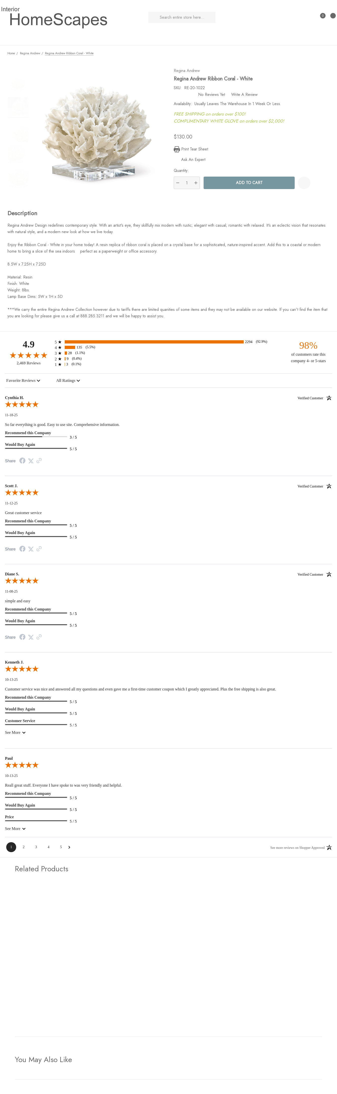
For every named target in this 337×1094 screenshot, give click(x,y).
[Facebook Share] (22, 463)
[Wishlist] (306, 184)
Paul (9, 760)
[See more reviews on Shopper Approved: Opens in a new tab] (297, 849)
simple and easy (17, 603)
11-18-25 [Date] (11, 417)
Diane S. (168, 575)
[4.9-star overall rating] (28, 356)
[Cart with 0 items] (331, 17)
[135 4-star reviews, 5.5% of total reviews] (168, 349)
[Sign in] (310, 17)
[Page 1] (11, 849)
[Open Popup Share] (319, 184)
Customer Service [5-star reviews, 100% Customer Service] (20, 722)
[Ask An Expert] (192, 161)
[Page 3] (36, 849)
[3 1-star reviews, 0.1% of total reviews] (168, 366)
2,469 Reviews (29, 365)
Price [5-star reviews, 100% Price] (9, 819)
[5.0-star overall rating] (168, 407)
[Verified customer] (314, 399)
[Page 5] (61, 849)
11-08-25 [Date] (11, 593)
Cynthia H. (168, 399)
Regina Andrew (189, 72)
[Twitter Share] (31, 463)
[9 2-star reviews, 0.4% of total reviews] (168, 360)
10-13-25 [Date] (11, 681)
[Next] (326, 53)
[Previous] (317, 53)
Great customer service (23, 514)
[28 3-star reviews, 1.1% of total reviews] (168, 354)
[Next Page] (69, 849)
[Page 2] (24, 849)
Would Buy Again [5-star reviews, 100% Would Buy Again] (20, 446)
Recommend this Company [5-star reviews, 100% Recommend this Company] (28, 523)
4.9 (29, 346)
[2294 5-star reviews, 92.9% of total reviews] (168, 343)
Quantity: (183, 172)
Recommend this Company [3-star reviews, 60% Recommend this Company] (28, 434)
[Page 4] (49, 849)
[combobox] (23, 382)
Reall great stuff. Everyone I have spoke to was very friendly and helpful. (63, 787)
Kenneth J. (14, 664)
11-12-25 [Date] (11, 505)
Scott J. (168, 487)
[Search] (154, 17)
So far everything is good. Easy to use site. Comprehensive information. (62, 426)
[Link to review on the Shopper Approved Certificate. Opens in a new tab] (39, 463)
